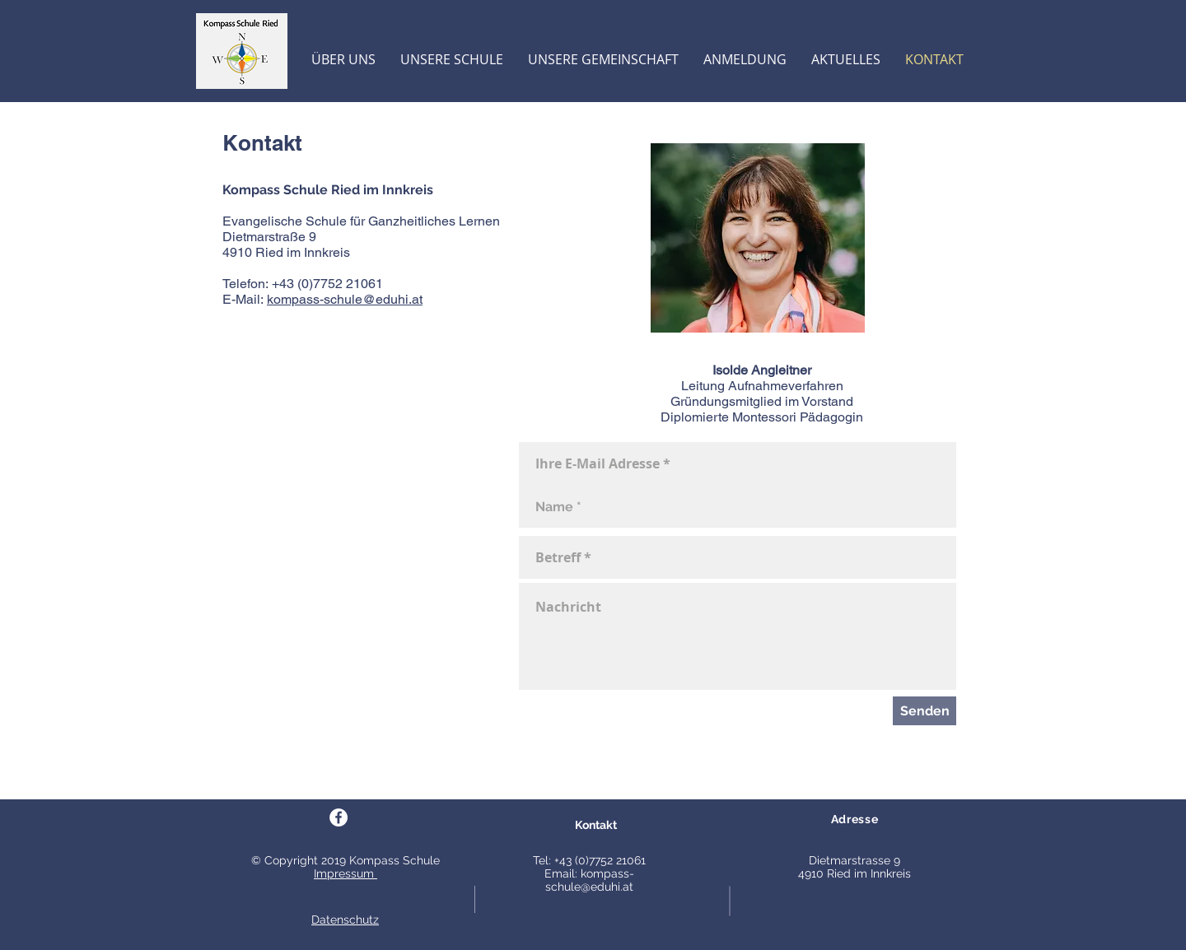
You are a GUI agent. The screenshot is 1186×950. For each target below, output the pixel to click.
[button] (343, 59)
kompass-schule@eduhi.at (345, 299)
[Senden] (924, 710)
